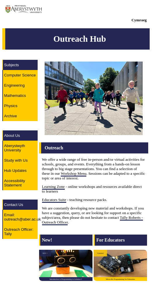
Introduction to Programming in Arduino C (66, 279)
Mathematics (15, 95)
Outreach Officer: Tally (18, 231)
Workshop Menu (73, 173)
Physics (11, 106)
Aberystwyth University (14, 148)
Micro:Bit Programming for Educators (120, 279)
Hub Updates (15, 170)
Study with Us (16, 160)
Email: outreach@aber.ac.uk (21, 217)
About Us (12, 135)
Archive (10, 116)
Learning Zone (53, 186)
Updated (100, 253)
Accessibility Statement (14, 183)
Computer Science (20, 75)
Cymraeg (139, 20)
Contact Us (13, 204)
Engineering (14, 85)
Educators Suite (54, 200)
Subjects (11, 65)
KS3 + (45, 253)
